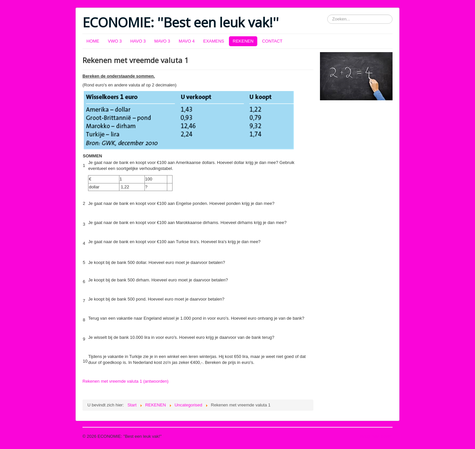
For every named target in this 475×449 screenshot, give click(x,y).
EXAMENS (213, 41)
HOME (92, 41)
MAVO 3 (162, 41)
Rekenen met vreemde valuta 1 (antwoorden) (125, 381)
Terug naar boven (376, 436)
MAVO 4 (187, 41)
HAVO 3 (138, 41)
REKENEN (243, 41)
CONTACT (272, 41)
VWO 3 (115, 41)
